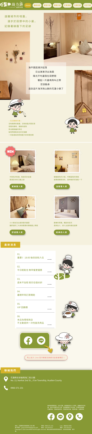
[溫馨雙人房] (62, 186)
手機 (47, 426)
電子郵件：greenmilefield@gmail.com (27, 427)
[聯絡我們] (10, 370)
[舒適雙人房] (17, 232)
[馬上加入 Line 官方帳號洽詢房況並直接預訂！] (46, 357)
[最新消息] (10, 245)
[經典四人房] (62, 232)
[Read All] (50, 259)
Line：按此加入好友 (66, 426)
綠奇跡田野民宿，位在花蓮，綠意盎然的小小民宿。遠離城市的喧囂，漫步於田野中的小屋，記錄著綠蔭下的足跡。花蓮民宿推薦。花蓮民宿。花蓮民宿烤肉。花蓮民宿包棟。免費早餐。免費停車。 (66, 407)
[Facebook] (28, 340)
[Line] (41, 340)
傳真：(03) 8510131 (62, 427)
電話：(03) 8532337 (47, 427)
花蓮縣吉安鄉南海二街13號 (36, 379)
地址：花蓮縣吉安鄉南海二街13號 (25, 426)
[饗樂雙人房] (17, 186)
